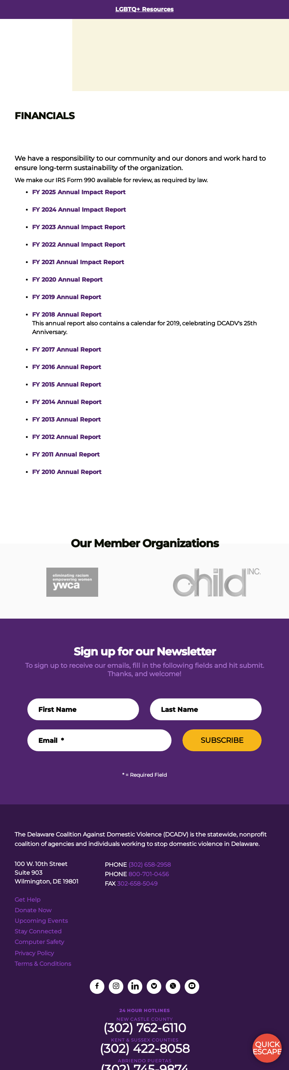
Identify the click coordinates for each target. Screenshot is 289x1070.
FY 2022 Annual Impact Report (78, 244)
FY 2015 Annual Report (66, 384)
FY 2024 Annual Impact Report (79, 209)
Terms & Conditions (43, 963)
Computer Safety (39, 941)
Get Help (28, 899)
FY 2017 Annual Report (66, 349)
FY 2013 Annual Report (66, 419)
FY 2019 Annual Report (66, 297)
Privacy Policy (34, 953)
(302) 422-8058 (145, 1048)
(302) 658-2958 (149, 864)
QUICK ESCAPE (267, 1048)
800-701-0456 (148, 874)
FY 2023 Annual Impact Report (78, 227)
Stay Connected (38, 931)
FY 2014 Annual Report (66, 402)
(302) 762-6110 (144, 1027)
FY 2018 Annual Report (66, 314)
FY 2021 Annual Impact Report (78, 262)
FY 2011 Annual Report (66, 454)
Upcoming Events (41, 920)
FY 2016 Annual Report (66, 367)
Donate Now (33, 910)
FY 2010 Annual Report (66, 472)
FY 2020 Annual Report (67, 279)
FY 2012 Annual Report (66, 437)
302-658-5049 (137, 883)
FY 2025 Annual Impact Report (79, 192)
